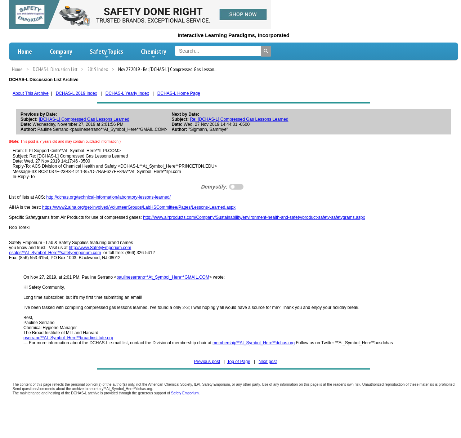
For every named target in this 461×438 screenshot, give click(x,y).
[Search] (266, 51)
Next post (268, 361)
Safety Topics (106, 53)
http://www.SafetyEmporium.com (100, 247)
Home (25, 51)
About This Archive (31, 93)
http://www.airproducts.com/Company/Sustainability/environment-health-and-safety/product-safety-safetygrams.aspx (254, 217)
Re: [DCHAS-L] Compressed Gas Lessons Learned (239, 119)
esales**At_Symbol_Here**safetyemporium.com (55, 252)
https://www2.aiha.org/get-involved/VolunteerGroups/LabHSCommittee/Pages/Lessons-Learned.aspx (139, 207)
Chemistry (153, 53)
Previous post (207, 361)
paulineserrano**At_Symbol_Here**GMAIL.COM (163, 277)
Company (61, 53)
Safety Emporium (185, 393)
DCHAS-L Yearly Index (127, 93)
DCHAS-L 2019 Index (76, 93)
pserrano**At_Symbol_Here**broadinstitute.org (68, 337)
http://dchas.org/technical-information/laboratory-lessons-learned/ (108, 197)
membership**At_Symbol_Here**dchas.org (253, 342)
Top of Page (238, 361)
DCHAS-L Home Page (178, 93)
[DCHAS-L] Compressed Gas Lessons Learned (84, 119)
